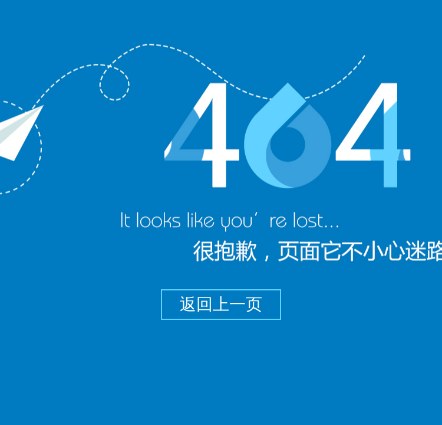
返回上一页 (221, 304)
